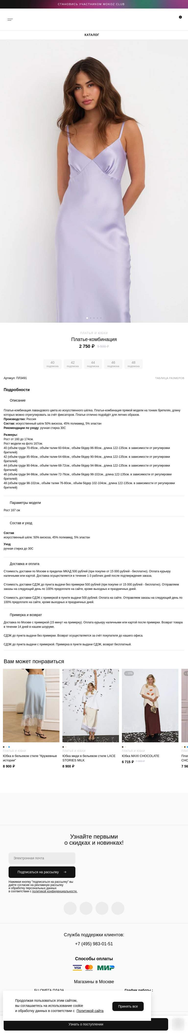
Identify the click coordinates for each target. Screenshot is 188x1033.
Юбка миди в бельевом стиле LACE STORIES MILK (90, 758)
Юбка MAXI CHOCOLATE (150, 756)
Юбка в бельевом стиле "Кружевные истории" (31, 758)
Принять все (128, 1006)
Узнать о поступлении (86, 1024)
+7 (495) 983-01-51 (94, 943)
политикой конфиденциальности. (54, 891)
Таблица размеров (169, 378)
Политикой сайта (90, 1011)
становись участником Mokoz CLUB (91, 4)
